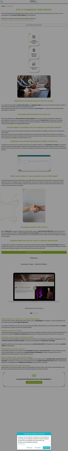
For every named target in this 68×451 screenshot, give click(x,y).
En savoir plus (21, 443)
